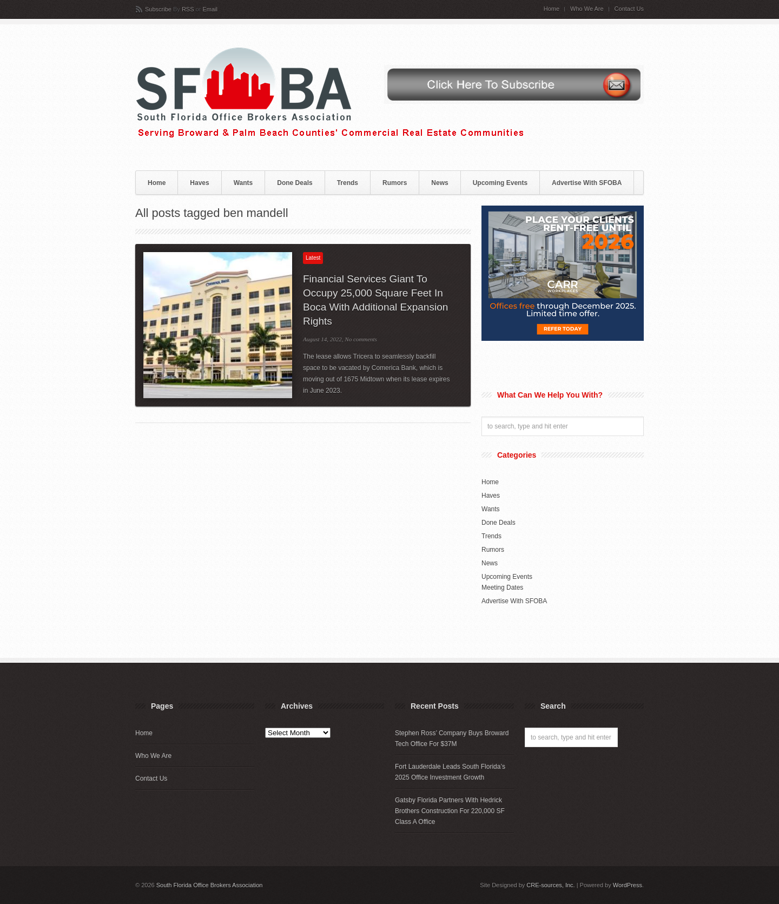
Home (551, 9)
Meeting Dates (502, 587)
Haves (199, 183)
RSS (188, 9)
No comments (361, 339)
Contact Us (629, 9)
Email (209, 9)
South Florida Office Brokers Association (209, 885)
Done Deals (294, 183)
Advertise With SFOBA (587, 183)
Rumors (394, 183)
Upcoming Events (500, 183)
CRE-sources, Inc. (550, 885)
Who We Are (587, 9)
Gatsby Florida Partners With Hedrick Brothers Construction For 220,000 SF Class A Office (450, 811)
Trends (347, 183)
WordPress (627, 885)
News (439, 183)
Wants (243, 183)
